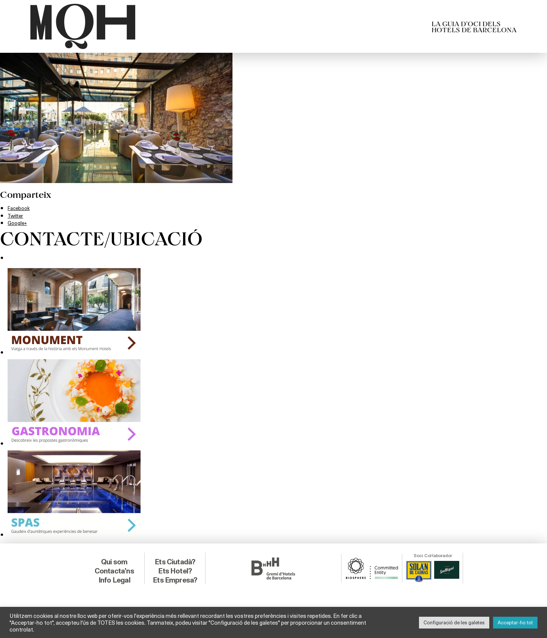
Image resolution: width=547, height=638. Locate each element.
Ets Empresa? (175, 577)
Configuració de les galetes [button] (454, 622)
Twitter (18, 215)
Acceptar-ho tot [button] (515, 622)
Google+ (19, 222)
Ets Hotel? (175, 568)
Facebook (21, 208)
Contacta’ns (114, 568)
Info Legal (114, 577)
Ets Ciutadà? (175, 559)
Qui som (114, 559)
